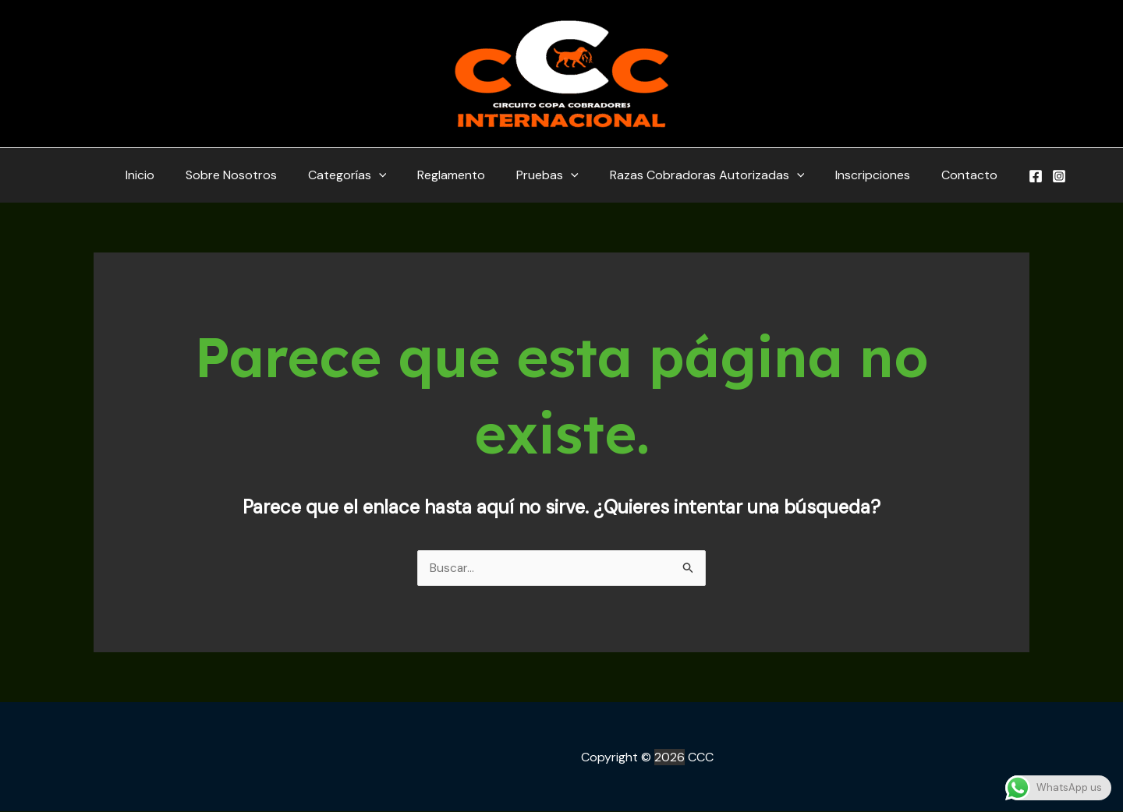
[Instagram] (1034, 176)
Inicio (161, 175)
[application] (388, 175)
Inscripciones (857, 175)
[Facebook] (1011, 176)
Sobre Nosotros (246, 175)
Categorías (356, 175)
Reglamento (454, 175)
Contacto (947, 175)
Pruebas (544, 175)
